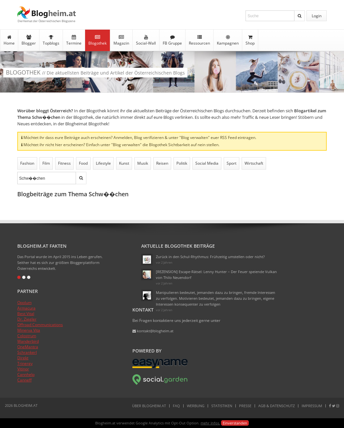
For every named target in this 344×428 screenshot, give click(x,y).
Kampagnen (228, 40)
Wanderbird (28, 341)
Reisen (162, 163)
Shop (250, 40)
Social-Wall (146, 40)
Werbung (195, 405)
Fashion (27, 163)
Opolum (24, 302)
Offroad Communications (40, 324)
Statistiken (221, 405)
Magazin (121, 40)
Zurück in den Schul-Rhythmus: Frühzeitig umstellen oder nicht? (210, 256)
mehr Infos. (210, 423)
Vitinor (23, 369)
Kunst (124, 163)
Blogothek (97, 40)
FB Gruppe (172, 40)
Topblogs (51, 40)
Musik (142, 163)
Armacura (26, 308)
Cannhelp (26, 374)
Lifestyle (103, 163)
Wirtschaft (254, 163)
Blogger (29, 40)
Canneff (24, 380)
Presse (245, 405)
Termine (74, 40)
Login (317, 16)
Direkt (22, 358)
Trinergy (25, 363)
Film (46, 163)
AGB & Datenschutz (276, 405)
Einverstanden (235, 423)
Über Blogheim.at (149, 405)
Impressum (312, 405)
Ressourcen (199, 40)
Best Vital (25, 313)
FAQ (176, 405)
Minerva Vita (28, 330)
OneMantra (27, 347)
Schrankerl (27, 352)
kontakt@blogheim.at (152, 330)
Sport (231, 163)
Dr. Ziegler (27, 319)
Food (83, 163)
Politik (181, 163)
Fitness (64, 163)
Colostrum (26, 335)
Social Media (206, 163)
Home (9, 40)
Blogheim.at (46, 13)
